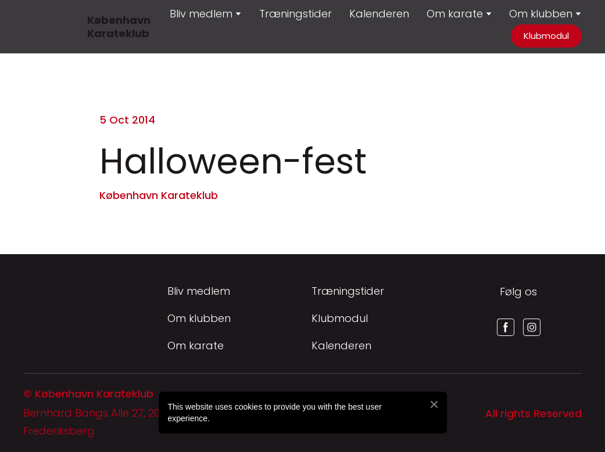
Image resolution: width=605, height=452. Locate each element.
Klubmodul (340, 318)
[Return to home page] (37, 27)
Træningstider (295, 13)
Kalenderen (379, 13)
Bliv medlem (198, 291)
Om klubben (540, 13)
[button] (546, 36)
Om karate (195, 345)
